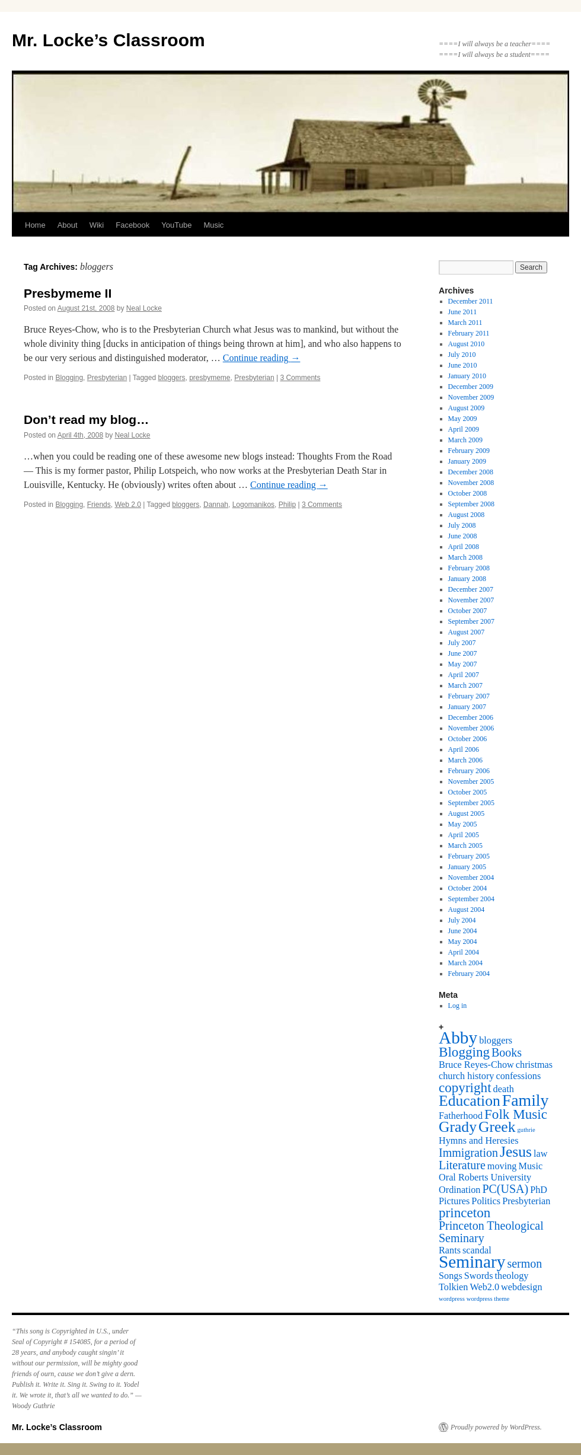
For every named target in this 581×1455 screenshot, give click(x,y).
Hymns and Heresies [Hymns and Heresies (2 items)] (478, 1140)
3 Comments (300, 378)
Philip (287, 504)
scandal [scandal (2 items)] (476, 1250)
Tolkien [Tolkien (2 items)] (453, 1287)
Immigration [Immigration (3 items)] (468, 1152)
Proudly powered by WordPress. (496, 1427)
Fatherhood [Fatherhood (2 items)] (461, 1116)
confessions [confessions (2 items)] (518, 1076)
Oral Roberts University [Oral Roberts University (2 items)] (485, 1177)
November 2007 (471, 600)
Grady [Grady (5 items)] (458, 1126)
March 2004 (465, 963)
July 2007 (462, 643)
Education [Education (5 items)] (469, 1100)
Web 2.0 (127, 504)
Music (213, 225)
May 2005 (462, 824)
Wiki (97, 225)
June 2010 (462, 365)
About (68, 225)
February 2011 (469, 333)
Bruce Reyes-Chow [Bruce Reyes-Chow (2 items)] (476, 1065)
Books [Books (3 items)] (506, 1052)
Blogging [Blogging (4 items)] (464, 1052)
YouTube (176, 225)
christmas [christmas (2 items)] (534, 1065)
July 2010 (462, 354)
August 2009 (466, 408)
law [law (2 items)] (540, 1153)
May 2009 (462, 418)
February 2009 (469, 450)
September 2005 (471, 803)
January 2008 (467, 579)
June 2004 (462, 931)
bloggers (171, 378)
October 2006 (467, 739)
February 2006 (469, 771)
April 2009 (463, 429)
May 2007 (462, 664)
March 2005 (465, 845)
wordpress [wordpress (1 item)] (452, 1299)
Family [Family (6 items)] (525, 1100)
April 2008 (463, 547)
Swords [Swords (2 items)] (478, 1276)
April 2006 (463, 749)
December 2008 (470, 472)
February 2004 (469, 973)
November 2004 (471, 877)
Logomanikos (253, 504)
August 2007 (466, 632)
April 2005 (463, 835)
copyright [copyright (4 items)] (465, 1087)
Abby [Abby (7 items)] (458, 1037)
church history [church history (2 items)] (466, 1076)
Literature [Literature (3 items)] (462, 1165)
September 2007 (471, 621)
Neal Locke (144, 308)
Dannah (215, 504)
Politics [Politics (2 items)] (485, 1201)
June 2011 (462, 312)
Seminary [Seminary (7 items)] (472, 1261)
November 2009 (471, 397)
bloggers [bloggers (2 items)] (495, 1040)
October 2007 (467, 611)
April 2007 (463, 675)
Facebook (132, 225)
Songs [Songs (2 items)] (450, 1276)
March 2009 (465, 440)
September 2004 (471, 899)
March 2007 (465, 685)
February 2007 (469, 696)
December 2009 (470, 386)
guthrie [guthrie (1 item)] (526, 1130)
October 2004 (467, 888)
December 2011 (470, 301)
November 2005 (471, 781)
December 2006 (470, 717)
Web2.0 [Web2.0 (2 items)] (484, 1287)
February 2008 (469, 568)
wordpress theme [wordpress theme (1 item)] (488, 1299)
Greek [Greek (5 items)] (497, 1126)
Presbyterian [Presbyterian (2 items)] (526, 1201)
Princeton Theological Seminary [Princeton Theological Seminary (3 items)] (491, 1232)
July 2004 (462, 920)
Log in (457, 1005)
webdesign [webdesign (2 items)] (521, 1287)
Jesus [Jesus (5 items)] (516, 1151)
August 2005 (466, 813)
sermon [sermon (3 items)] (524, 1263)
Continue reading (262, 358)
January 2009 (467, 461)
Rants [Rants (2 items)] (450, 1250)
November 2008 (471, 482)
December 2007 (470, 589)
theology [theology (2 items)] (512, 1276)
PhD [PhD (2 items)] (538, 1190)
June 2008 (462, 536)
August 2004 (466, 909)
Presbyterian (107, 378)
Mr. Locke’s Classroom (108, 40)
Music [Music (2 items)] (531, 1166)
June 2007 (462, 653)
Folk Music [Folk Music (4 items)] (515, 1114)
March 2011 (465, 322)
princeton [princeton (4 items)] (464, 1212)
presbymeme (209, 378)
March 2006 (465, 760)
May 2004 (462, 941)
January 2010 (467, 376)
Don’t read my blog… (86, 419)
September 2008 (471, 504)
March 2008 (465, 557)
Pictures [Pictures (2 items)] (454, 1201)
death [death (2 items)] (503, 1089)
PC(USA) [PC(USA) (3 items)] (505, 1188)
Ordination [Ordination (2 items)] (459, 1190)
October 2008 (467, 493)
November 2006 (471, 728)
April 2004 (463, 952)
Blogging (69, 378)
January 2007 (467, 707)
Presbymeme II (67, 293)
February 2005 (469, 856)
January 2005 (467, 867)
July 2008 (462, 525)
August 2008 (466, 514)
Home (35, 225)
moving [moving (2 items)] (502, 1166)
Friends (99, 504)
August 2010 (466, 344)
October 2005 (467, 792)
